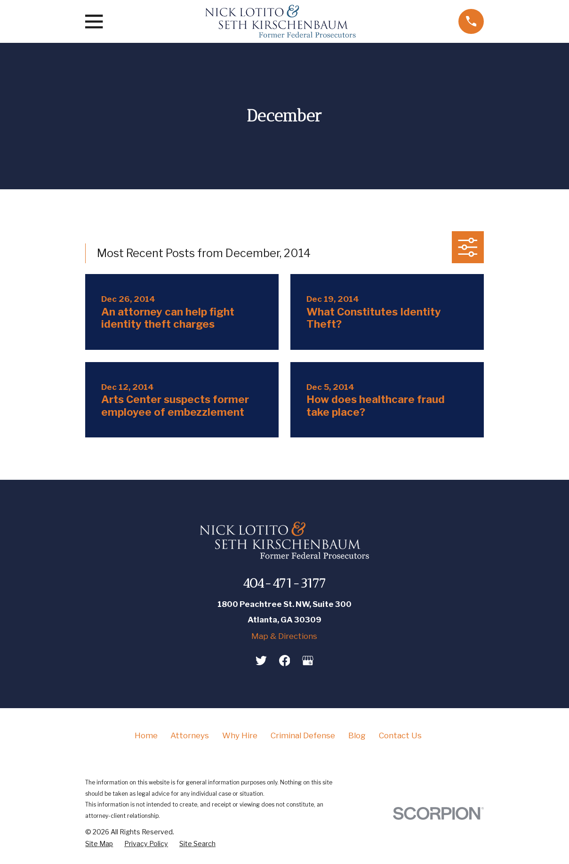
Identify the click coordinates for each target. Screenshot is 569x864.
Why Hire (239, 735)
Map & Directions (284, 636)
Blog (357, 735)
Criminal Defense (303, 735)
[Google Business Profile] (307, 660)
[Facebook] (284, 660)
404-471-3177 (284, 583)
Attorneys (189, 735)
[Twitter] (261, 660)
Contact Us (400, 735)
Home (146, 735)
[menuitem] (99, 844)
